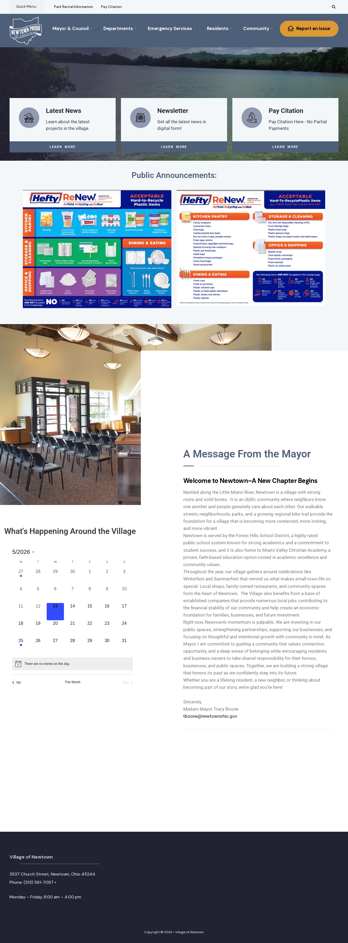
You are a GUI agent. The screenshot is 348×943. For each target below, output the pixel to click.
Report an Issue (309, 28)
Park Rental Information (73, 7)
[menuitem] (75, 28)
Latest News (63, 110)
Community (256, 28)
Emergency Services (170, 28)
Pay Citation (111, 7)
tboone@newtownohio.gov (210, 716)
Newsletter (172, 110)
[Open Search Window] (333, 6)
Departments (118, 28)
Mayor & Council (71, 28)
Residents (217, 28)
